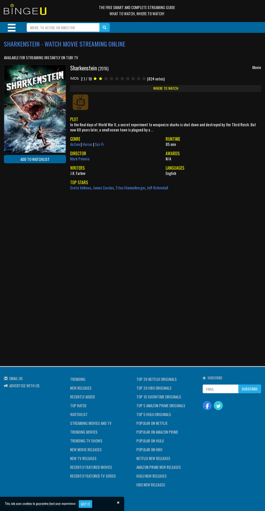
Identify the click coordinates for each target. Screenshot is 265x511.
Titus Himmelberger (130, 187)
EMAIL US (16, 378)
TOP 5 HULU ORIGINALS (153, 414)
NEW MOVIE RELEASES (86, 449)
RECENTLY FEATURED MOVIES (91, 467)
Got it (85, 504)
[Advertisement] (27, 200)
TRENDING (77, 379)
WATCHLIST (79, 414)
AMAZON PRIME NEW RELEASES (158, 467)
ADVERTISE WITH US (24, 385)
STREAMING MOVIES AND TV (91, 423)
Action (75, 144)
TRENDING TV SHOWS (86, 440)
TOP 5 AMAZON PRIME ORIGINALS (160, 405)
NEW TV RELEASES (83, 458)
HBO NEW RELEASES (150, 484)
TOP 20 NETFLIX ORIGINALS (156, 379)
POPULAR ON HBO (149, 449)
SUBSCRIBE (250, 388)
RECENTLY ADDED (82, 396)
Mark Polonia (80, 158)
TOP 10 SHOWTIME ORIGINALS (158, 396)
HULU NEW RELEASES (151, 476)
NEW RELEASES (81, 388)
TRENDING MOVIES (84, 432)
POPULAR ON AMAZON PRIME (157, 432)
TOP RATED (78, 405)
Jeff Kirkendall (157, 187)
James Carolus (103, 187)
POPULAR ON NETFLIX (151, 423)
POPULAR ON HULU (150, 440)
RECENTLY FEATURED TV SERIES (93, 476)
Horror (87, 144)
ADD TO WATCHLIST (35, 159)
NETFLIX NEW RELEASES (153, 458)
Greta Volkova (80, 187)
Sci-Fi (99, 144)
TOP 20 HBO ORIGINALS (154, 388)
